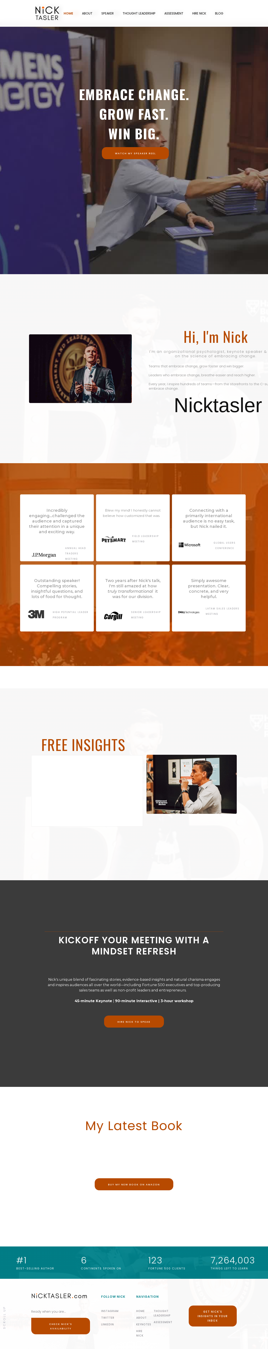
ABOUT (87, 13)
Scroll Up (4, 1317)
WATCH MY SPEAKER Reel (135, 153)
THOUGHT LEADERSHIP (139, 13)
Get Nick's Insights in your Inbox (213, 1316)
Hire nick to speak (134, 1022)
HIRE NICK (199, 13)
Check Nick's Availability (60, 1326)
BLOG (219, 13)
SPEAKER (107, 13)
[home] (29, 13)
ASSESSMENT (173, 13)
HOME (68, 13)
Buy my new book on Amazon (134, 1184)
